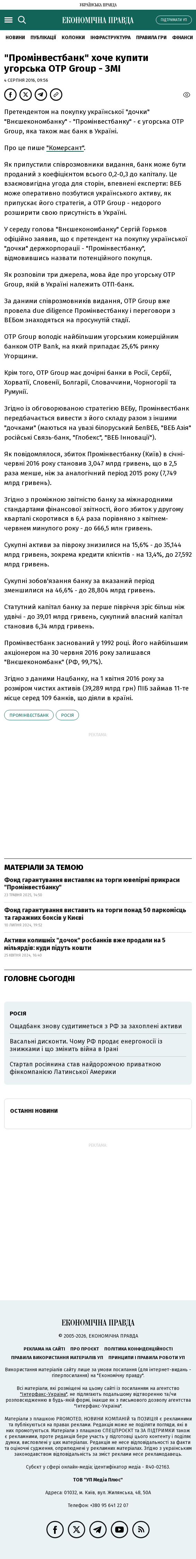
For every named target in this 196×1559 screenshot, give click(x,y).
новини (15, 38)
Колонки (73, 38)
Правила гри (151, 38)
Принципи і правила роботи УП (146, 1357)
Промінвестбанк (28, 715)
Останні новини (34, 1111)
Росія (67, 715)
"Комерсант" (65, 148)
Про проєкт (84, 1348)
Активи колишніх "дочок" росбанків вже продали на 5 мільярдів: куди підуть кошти (85, 944)
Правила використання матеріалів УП (57, 1357)
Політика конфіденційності (138, 1348)
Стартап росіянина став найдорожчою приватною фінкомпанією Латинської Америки (85, 1068)
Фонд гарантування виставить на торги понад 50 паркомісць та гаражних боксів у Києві (95, 914)
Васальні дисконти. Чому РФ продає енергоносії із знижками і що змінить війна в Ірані (86, 1045)
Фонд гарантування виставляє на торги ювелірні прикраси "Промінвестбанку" (92, 883)
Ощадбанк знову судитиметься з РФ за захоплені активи (96, 1026)
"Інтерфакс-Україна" (43, 1394)
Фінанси (182, 38)
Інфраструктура (110, 38)
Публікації (43, 38)
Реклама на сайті (44, 1348)
